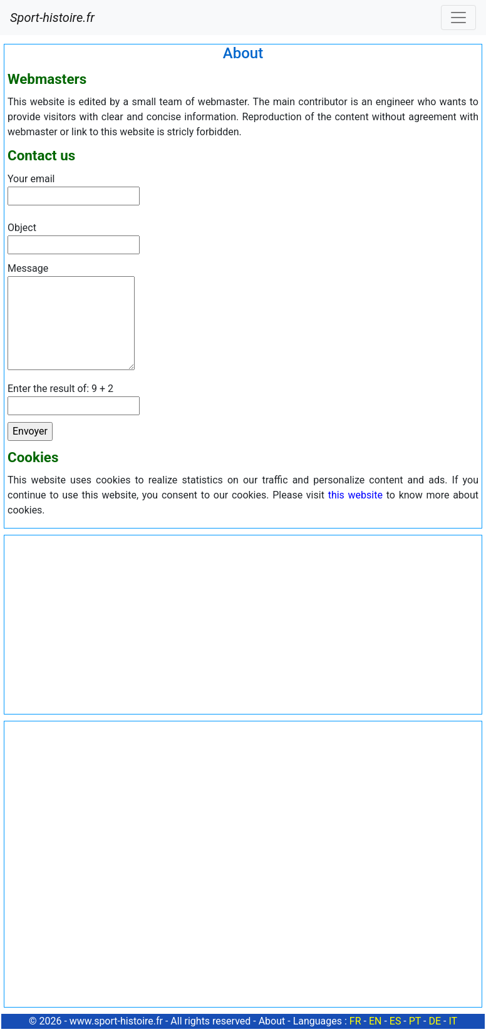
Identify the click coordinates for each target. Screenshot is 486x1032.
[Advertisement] (243, 623)
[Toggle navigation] (458, 17)
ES (395, 1021)
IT (452, 1021)
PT (415, 1021)
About (272, 1021)
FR (355, 1021)
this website (355, 495)
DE (434, 1021)
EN (375, 1021)
